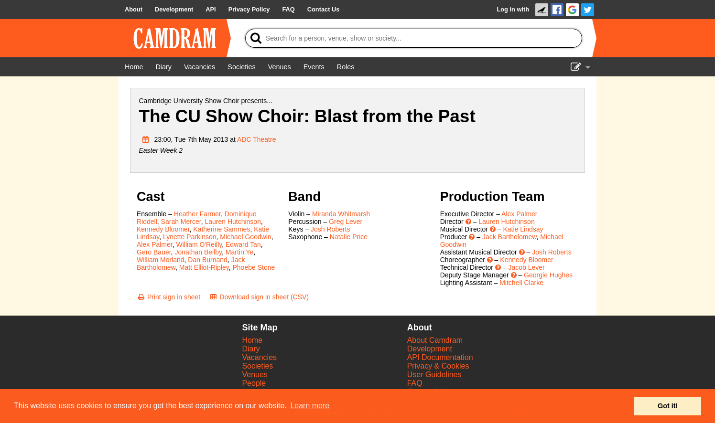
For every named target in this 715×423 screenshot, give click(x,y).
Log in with (513, 9)
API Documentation (440, 357)
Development (429, 349)
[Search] (414, 38)
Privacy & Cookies (438, 366)
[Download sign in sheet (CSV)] (259, 297)
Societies (257, 366)
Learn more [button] (309, 406)
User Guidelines (434, 374)
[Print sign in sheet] (168, 297)
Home (252, 340)
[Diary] (163, 66)
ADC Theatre (256, 139)
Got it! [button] (668, 406)
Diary (251, 349)
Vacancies (259, 357)
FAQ (414, 383)
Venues (254, 374)
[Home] (134, 66)
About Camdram (435, 340)
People (254, 383)
